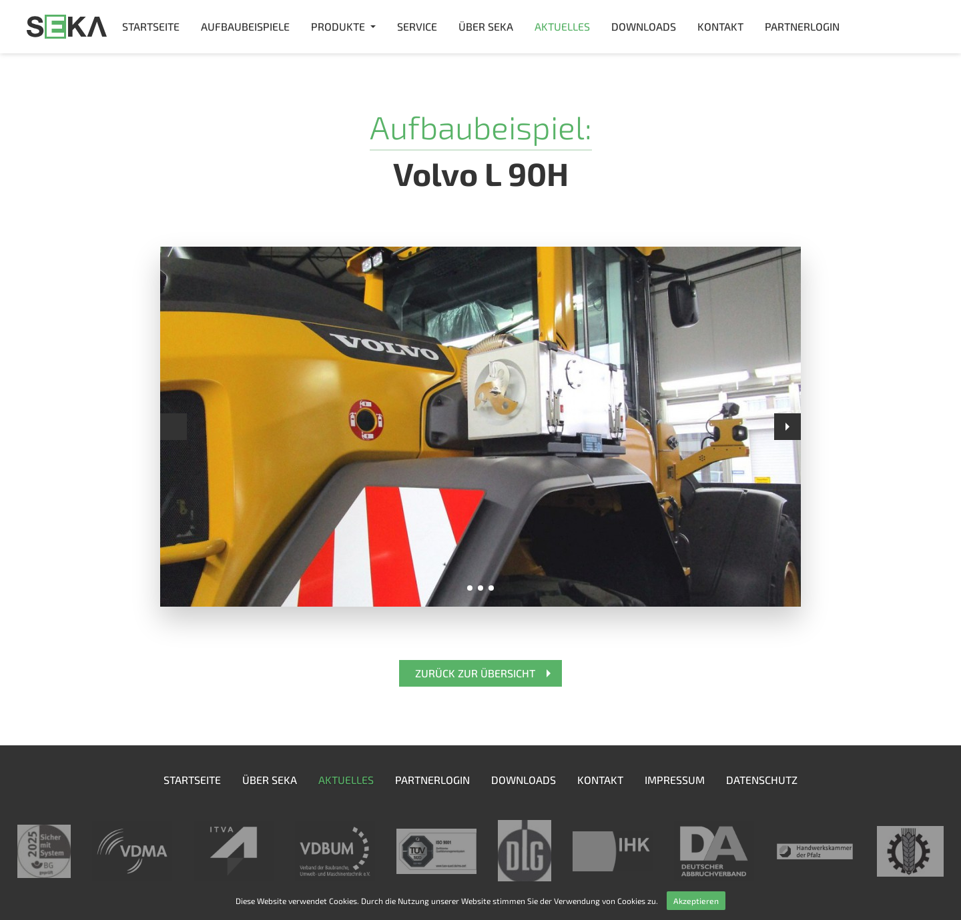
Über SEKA (485, 26)
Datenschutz (761, 779)
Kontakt (720, 26)
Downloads (643, 26)
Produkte (338, 26)
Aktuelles (562, 26)
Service (417, 26)
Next (787, 426)
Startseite (151, 26)
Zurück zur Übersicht (475, 673)
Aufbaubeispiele (245, 26)
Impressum (675, 779)
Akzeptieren (696, 900)
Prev (173, 426)
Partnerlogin (802, 26)
